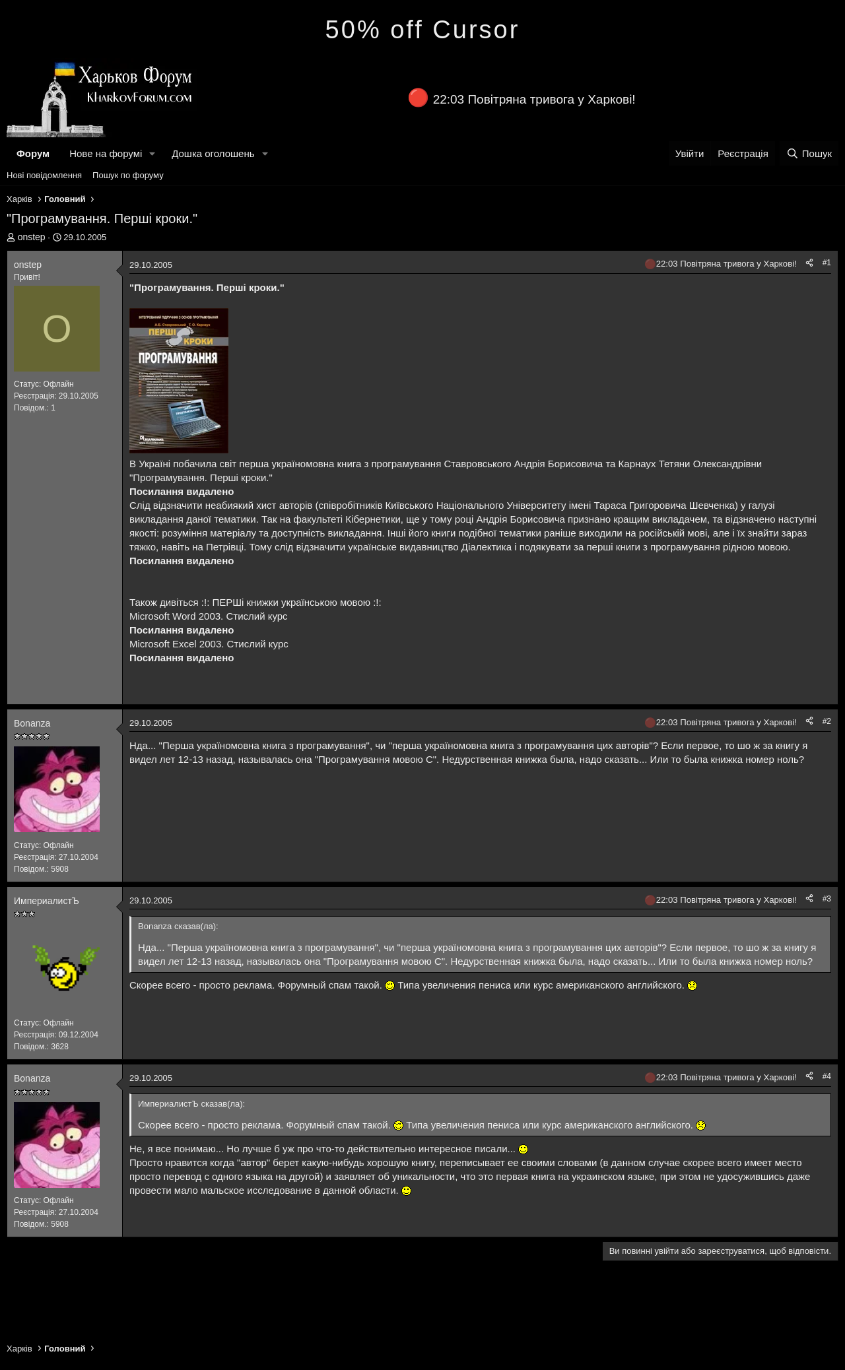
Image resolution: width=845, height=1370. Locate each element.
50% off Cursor (422, 30)
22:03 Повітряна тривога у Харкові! (534, 99)
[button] (152, 153)
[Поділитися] (809, 263)
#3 (827, 898)
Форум (33, 153)
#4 (827, 1076)
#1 (827, 262)
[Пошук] (809, 153)
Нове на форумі (105, 153)
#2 (827, 721)
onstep (32, 237)
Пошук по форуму (128, 175)
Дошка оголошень (213, 153)
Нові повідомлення (44, 175)
